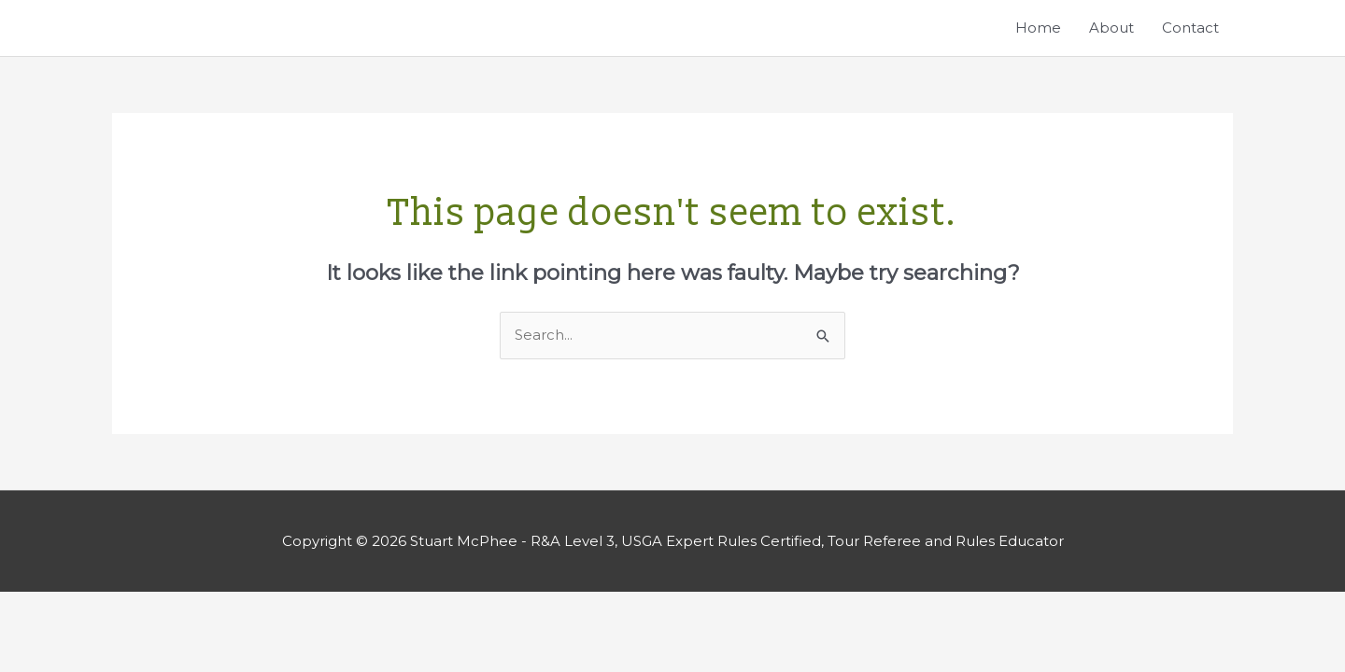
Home (1038, 27)
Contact (1190, 27)
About (1111, 27)
